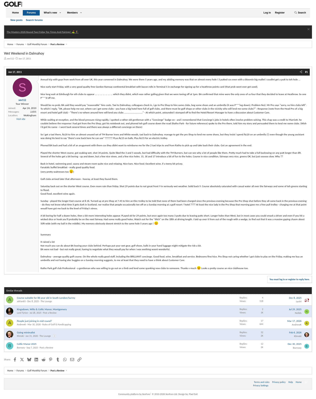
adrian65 (21, 301)
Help (290, 382)
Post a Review (49, 312)
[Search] (300, 13)
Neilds (298, 312)
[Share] (301, 72)
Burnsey (21, 347)
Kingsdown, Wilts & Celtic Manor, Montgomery (42, 309)
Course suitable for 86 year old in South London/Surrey (46, 297)
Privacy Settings (260, 385)
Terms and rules (261, 382)
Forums (31, 12)
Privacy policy (279, 382)
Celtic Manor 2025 (26, 343)
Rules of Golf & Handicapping (56, 324)
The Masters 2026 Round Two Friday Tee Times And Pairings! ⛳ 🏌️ (43, 31)
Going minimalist (26, 332)
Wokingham (30, 115)
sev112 (10, 58)
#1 (306, 72)
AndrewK (21, 324)
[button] (60, 13)
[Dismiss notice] (308, 30)
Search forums (34, 20)
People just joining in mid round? (34, 320)
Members (72, 12)
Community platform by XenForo (148, 394)
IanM (298, 301)
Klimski (20, 336)
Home (15, 12)
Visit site (20, 118)
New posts (16, 20)
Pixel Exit (193, 394)
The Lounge (46, 301)
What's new (50, 12)
